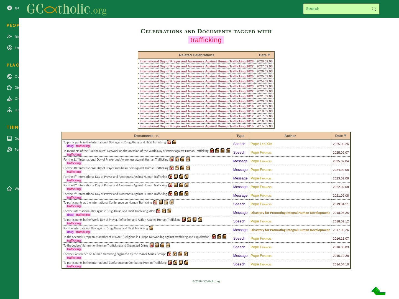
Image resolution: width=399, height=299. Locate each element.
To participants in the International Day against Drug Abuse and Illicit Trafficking (114, 142)
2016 (336, 238)
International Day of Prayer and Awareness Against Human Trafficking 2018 (197, 111)
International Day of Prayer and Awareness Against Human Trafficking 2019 (197, 106)
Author (290, 136)
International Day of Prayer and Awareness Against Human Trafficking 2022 (197, 91)
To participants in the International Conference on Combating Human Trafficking (115, 263)
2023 (336, 178)
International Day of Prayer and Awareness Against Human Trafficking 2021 (197, 96)
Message (240, 161)
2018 (336, 212)
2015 (336, 255)
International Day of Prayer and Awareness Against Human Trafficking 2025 (197, 76)
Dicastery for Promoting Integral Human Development (290, 213)
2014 (336, 264)
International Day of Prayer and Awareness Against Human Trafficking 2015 (197, 126)
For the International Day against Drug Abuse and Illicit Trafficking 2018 (109, 211)
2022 (336, 187)
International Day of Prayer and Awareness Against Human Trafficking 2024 (197, 81)
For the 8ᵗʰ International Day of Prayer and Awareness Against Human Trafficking (115, 185)
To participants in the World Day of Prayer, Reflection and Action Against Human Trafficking (121, 220)
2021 (336, 195)
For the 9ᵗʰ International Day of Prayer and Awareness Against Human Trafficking (115, 177)
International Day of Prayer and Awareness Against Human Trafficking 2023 (197, 86)
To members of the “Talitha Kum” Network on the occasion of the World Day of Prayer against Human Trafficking (135, 151)
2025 (336, 144)
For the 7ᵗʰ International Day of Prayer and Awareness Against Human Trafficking (115, 194)
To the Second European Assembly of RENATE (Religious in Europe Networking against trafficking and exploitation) (136, 237)
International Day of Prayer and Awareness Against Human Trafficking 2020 (197, 101)
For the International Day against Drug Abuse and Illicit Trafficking (105, 228)
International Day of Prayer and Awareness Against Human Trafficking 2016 (197, 121)
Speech (239, 144)
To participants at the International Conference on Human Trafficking (107, 202)
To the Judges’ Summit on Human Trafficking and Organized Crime (105, 245)
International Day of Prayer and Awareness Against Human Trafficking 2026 (197, 71)
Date (339, 136)
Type (240, 136)
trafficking (83, 146)
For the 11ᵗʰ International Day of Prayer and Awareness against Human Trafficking (115, 159)
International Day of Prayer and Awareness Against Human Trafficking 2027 (197, 66)
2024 (336, 169)
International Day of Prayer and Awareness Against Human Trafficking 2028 (197, 61)
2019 (336, 204)
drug (70, 146)
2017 (336, 230)
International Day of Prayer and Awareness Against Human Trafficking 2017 (197, 116)
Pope (261, 144)
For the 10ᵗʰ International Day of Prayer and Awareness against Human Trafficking (115, 168)
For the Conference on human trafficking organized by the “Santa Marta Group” (114, 254)
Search (374, 9)
